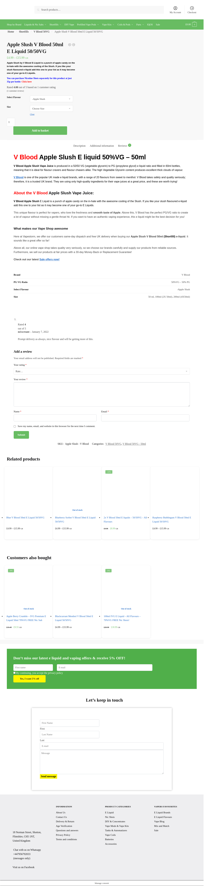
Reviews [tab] (124, 145)
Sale (156, 830)
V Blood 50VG (42, 31)
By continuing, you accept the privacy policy (38, 672)
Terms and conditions (66, 839)
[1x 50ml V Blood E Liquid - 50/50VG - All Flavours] (69, 44)
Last (42, 740)
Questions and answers (67, 830)
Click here (27, 81)
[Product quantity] (11, 122)
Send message (48, 776)
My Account (175, 10)
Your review (21, 379)
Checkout (192, 10)
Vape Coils (110, 834)
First (42, 728)
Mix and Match (161, 825)
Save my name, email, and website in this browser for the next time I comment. (56, 426)
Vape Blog (159, 821)
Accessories (111, 843)
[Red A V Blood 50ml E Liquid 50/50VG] (73, 44)
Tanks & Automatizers (116, 830)
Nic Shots (110, 816)
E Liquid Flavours (163, 816)
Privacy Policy (63, 834)
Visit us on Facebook (24, 867)
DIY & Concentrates (115, 821)
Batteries (109, 839)
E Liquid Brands (162, 812)
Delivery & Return (65, 821)
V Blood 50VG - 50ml (134, 443)
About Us (60, 812)
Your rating (20, 364)
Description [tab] (79, 145)
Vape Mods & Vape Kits (117, 825)
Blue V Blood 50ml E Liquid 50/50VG (25, 517)
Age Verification (64, 825)
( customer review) (15, 90)
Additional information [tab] (102, 145)
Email (105, 411)
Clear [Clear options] (32, 114)
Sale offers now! (49, 259)
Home (11, 31)
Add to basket (40, 130)
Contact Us (61, 816)
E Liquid (109, 812)
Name (17, 411)
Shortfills (24, 31)
